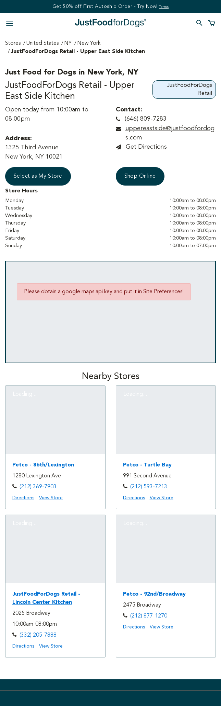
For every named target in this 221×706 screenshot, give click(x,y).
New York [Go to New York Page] (88, 43)
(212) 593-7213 (148, 487)
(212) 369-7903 (38, 487)
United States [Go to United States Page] (42, 43)
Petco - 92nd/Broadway (154, 594)
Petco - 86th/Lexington (43, 465)
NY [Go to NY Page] (68, 43)
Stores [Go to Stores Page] (13, 43)
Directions (23, 497)
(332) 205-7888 (38, 635)
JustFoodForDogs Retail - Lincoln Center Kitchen (46, 598)
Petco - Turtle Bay (147, 465)
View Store (51, 497)
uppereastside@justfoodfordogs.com (169, 133)
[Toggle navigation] (11, 22)
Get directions (146, 147)
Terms (164, 7)
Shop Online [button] (140, 176)
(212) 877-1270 (148, 616)
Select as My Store (38, 176)
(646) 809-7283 (146, 119)
